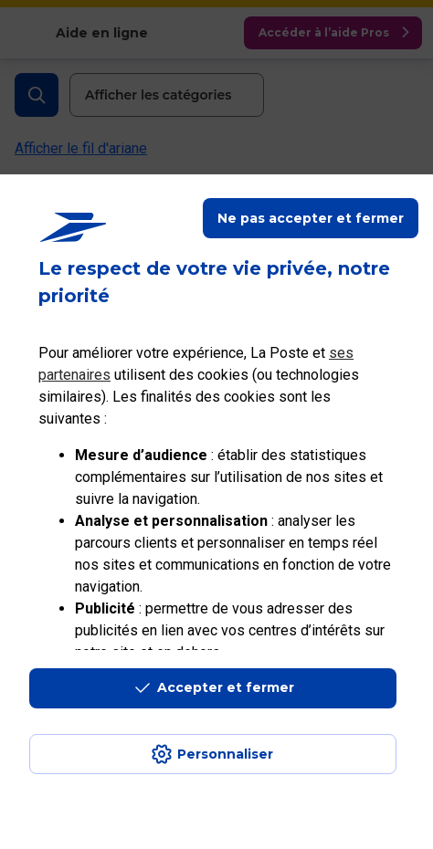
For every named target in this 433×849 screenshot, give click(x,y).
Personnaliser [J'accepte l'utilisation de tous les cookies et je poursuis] (225, 754)
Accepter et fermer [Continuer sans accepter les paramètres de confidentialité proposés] (225, 687)
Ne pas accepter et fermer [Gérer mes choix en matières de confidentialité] (310, 218)
